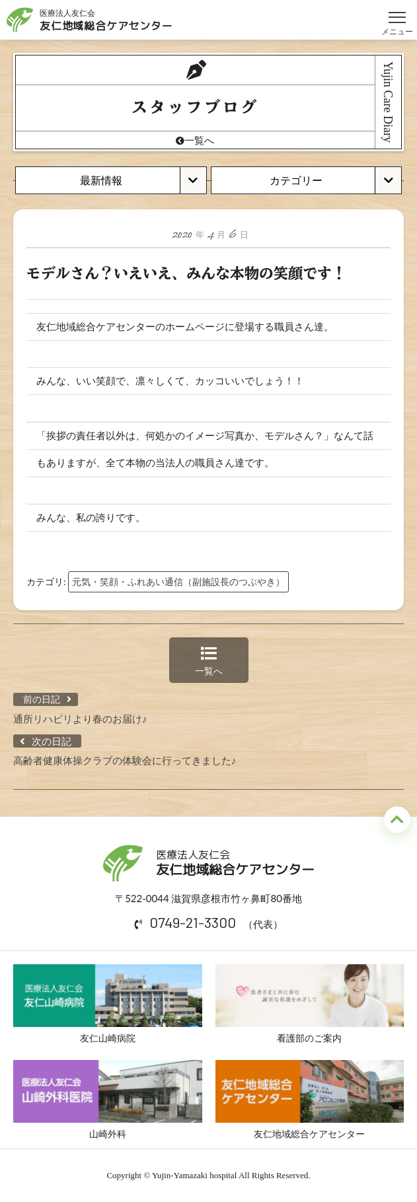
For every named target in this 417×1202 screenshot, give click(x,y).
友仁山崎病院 (107, 1003)
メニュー (397, 11)
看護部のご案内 (309, 1003)
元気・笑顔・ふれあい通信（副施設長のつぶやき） (178, 581)
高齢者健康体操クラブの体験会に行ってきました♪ (125, 760)
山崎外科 (107, 1099)
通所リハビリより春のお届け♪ (80, 719)
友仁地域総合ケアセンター (309, 1099)
